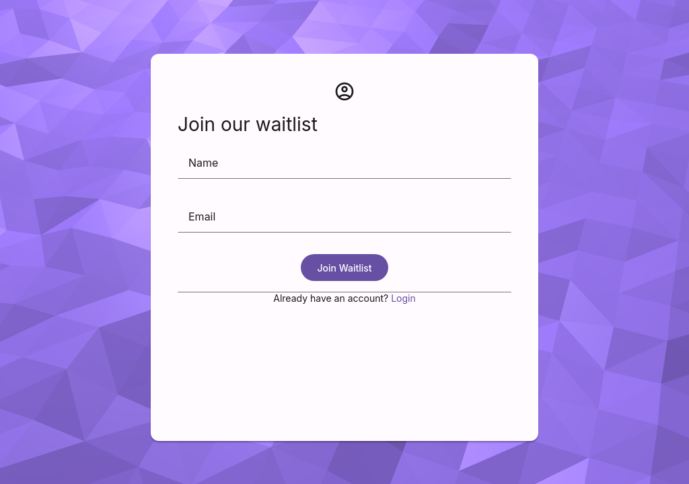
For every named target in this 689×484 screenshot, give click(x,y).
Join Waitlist (344, 268)
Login (403, 298)
